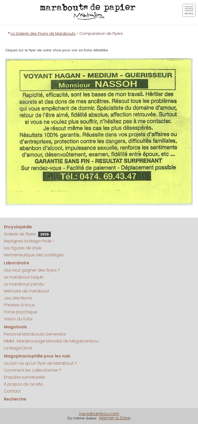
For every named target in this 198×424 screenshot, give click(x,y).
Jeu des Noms (18, 298)
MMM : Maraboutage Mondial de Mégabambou (51, 341)
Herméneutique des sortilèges (34, 255)
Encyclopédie (18, 227)
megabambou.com (99, 414)
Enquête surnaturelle (24, 377)
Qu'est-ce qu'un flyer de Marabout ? (40, 363)
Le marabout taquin (24, 277)
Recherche (15, 399)
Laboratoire (16, 263)
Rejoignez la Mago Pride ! (29, 241)
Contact (12, 391)
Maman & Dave (114, 418)
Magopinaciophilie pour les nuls (37, 356)
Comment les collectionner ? (32, 370)
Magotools (15, 327)
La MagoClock (18, 348)
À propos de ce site (23, 384)
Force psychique (20, 312)
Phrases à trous (19, 305)
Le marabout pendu (24, 284)
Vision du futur (18, 319)
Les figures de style (23, 248)
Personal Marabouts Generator (35, 334)
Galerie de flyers (27, 234)
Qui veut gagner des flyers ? (32, 270)
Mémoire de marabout (26, 291)
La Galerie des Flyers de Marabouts (43, 33)
